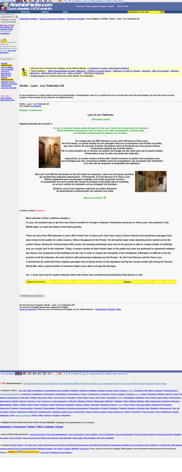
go (57, 222)
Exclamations (13, 398)
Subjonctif (32, 412)
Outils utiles (78, 438)
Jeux (84, 374)
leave (35, 275)
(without (55, 218)
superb (55, 275)
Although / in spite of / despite (126, 71)
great (91, 262)
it (148, 253)
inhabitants (131, 253)
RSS (39, 426)
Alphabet (93, 391)
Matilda (133, 401)
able (89, 266)
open (109, 249)
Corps (113, 394)
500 (49, 235)
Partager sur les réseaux (61, 452)
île (109, 240)
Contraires (105, 394)
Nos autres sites (7, 100)
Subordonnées (45, 412)
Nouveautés (6, 73)
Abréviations (38, 391)
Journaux (46, 401)
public (49, 240)
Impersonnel (5, 401)
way (50, 222)
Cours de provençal (31, 438)
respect (99, 253)
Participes (95, 405)
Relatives (155, 408)
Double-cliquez (38, 76)
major (126, 240)
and (142, 235)
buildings (167, 244)
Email (59, 426)
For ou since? (60, 398)
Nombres (44, 405)
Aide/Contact (6, 65)
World (29, 266)
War (35, 266)
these (127, 235)
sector (78, 244)
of (43, 218)
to (54, 222)
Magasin (81, 401)
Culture (76, 374)
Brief (28, 218)
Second (168, 262)
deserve (131, 275)
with (76, 257)
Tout (157, 412)
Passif (113, 405)
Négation (70, 405)
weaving (90, 244)
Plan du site (6, 76)
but (128, 249)
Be (146, 391)
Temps (89, 412)
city (81, 253)
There (29, 235)
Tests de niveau (99, 412)
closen (35, 240)
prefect (29, 244)
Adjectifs (74, 391)
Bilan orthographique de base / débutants (67, 71)
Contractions (93, 394)
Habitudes (140, 398)
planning (140, 240)
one (66, 222)
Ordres (87, 405)
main (61, 257)
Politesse (156, 405)
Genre (92, 398)
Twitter (31, 426)
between (170, 249)
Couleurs (121, 394)
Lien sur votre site (8, 88)
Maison (90, 401)
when (40, 266)
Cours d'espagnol (76, 434)
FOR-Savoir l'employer (94, 73)
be (42, 262)
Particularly (115, 222)
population (115, 262)
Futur (79, 398)
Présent (105, 408)
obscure (135, 235)
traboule (104, 222)
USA (12, 415)
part (45, 249)
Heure (165, 398)
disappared (86, 240)
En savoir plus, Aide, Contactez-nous (40, 445)
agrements (160, 249)
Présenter (114, 408)
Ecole (175, 394)
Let (27, 275)
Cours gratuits (7, 374)
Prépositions (94, 408)
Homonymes (175, 398)
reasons (67, 240)
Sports (13, 412)
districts (69, 257)
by (165, 240)
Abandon (127, 282)
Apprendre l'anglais (28, 19)
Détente (45, 12)
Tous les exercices (28, 309)
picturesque (85, 257)
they (151, 222)
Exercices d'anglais (76, 19)
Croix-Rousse (134, 257)
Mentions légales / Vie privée (50, 449)
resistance (68, 266)
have (169, 235)
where (74, 275)
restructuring (60, 244)
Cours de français (37, 434)
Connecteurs (73, 394)
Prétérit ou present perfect (99, 71)
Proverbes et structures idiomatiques (72, 408)
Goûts (103, 398)
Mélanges (175, 401)
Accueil (4, 63)
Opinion (79, 405)
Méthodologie (6, 405)
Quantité (123, 408)
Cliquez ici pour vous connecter (8, 20)
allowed (158, 222)
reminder (36, 218)
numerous (127, 222)
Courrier (130, 394)
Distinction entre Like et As (53, 73)
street (72, 222)
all (39, 257)
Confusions (94, 68)
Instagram (6, 426)
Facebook (19, 426)
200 (73, 235)
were (110, 244)
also (38, 262)
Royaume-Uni (166, 408)
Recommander (7, 80)
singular (65, 262)
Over (106, 235)
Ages (36, 227)
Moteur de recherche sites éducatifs (56, 438)
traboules (57, 235)
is (87, 222)
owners (33, 253)
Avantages (5, 33)
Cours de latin (16, 438)
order (89, 253)
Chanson (158, 391)
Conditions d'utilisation (67, 445)
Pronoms (38, 408)
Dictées (104, 68)
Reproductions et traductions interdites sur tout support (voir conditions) (127, 445)
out (162, 240)
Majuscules (99, 401)
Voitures (47, 415)
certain (78, 249)
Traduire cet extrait (9, 84)
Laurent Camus (16, 445)
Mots (111, 68)
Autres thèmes (121, 68)
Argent (110, 391)
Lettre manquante (59, 401)
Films (50, 398)
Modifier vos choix (80, 449)
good (48, 266)
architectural (101, 275)
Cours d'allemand (106, 434)
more (39, 235)
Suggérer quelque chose (62, 412)
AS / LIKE (27, 391)
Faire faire (24, 398)
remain (102, 249)
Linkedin (49, 426)
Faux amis (42, 398)
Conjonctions (61, 394)
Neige (36, 405)
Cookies (67, 449)
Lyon (31, 222)
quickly (77, 227)
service (99, 262)
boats (56, 227)
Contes (84, 394)
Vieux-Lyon (141, 222)
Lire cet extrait (7, 69)
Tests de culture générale (145, 434)
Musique (166, 401)
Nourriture (60, 405)
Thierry (127, 412)
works (148, 240)
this (72, 244)
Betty (151, 391)
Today (68, 249)
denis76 (37, 106)
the (36, 222)
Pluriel (132, 405)
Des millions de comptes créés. (7, 27)
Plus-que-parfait (143, 405)
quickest (43, 222)
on (60, 227)
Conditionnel (37, 394)
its (50, 275)
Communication (170, 391)
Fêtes (85, 398)
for (54, 240)
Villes (40, 415)
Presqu (102, 240)
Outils (107, 374)
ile (121, 257)
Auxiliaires (138, 391)
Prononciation (49, 408)
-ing (20, 391)
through (93, 222)
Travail (175, 412)
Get (97, 398)
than (44, 235)
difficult (156, 253)
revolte (144, 262)
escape (98, 266)
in (134, 222)
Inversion (31, 401)
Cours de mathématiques (56, 434)
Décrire (169, 394)
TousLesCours (95, 374)
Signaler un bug (7, 82)
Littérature (72, 401)
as (134, 244)
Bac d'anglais (90, 438)
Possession (5, 408)
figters (77, 266)
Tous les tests (148, 412)
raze (115, 244)
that (52, 262)
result (39, 249)
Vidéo (34, 415)
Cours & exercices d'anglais (52, 19)
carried (156, 240)
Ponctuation (166, 405)
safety (59, 240)
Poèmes (14, 408)
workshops (101, 244)
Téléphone (4, 415)
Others (76, 240)
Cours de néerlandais (124, 434)
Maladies (119, 401)
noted (47, 262)
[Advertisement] (101, 41)
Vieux (153, 257)
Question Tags (143, 408)
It (26, 262)
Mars (126, 401)
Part (46, 218)
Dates (144, 394)
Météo (23, 405)
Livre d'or (5, 71)
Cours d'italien (91, 434)
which (81, 235)
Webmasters (6, 86)
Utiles (65, 12)
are (34, 235)
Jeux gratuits (6, 98)
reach (46, 227)
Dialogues (152, 394)
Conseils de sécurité (87, 445)
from (61, 222)
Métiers (16, 405)
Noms (52, 405)
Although (143, 253)
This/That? (136, 412)
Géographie (129, 398)
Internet (22, 401)
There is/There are (115, 412)
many (118, 235)
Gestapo (111, 266)
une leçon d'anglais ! (8, 51)
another (82, 222)
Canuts (136, 262)
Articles (123, 391)
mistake (64, 218)
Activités (65, 391)
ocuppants (48, 253)
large (148, 244)
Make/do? (110, 401)
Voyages (56, 415)
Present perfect (26, 408)
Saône (70, 227)
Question (132, 408)
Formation (71, 398)
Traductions (166, 412)
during (114, 240)
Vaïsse (37, 244)
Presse (4, 78)
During (45, 244)
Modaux (140, 401)
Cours (3, 12)
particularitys (115, 275)
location (30, 257)
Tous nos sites (119, 374)
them (96, 249)
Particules (105, 405)
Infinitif (15, 401)
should (31, 262)
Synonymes (80, 412)
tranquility (112, 253)
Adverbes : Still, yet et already (155, 71)
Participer (25, 12)
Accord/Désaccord (52, 391)
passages (161, 235)
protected (146, 249)
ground (128, 244)
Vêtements (65, 415)
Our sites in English (105, 438)
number (155, 244)
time (112, 235)
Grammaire (111, 398)
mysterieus (150, 235)
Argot (116, 391)
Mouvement (156, 401)
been (28, 240)
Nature (30, 405)
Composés (26, 394)
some (133, 249)
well (138, 244)
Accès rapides (7, 67)
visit (140, 275)
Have (159, 398)
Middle (29, 227)
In (27, 222)
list (165, 253)
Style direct (22, 412)
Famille (33, 398)
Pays (126, 405)
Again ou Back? (75, 73)
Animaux (102, 391)
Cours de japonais (165, 434)
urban (132, 240)
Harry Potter (151, 398)
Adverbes (83, 391)
